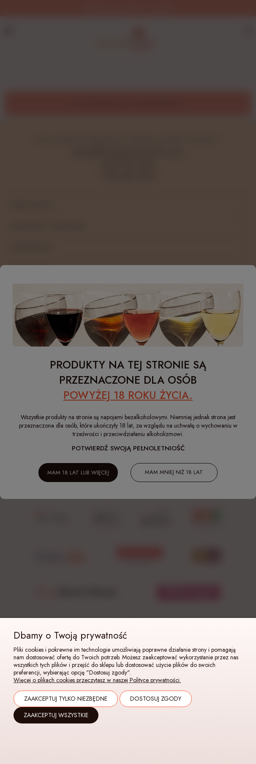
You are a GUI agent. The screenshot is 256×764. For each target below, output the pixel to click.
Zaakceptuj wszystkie (56, 715)
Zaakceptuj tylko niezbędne (65, 698)
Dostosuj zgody (155, 698)
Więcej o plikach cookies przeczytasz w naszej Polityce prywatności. (97, 680)
